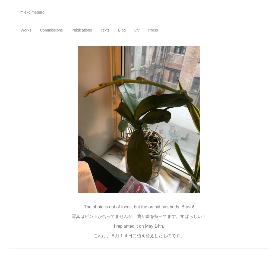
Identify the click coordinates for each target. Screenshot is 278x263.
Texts (104, 30)
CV (137, 30)
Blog (122, 30)
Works (26, 30)
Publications (81, 30)
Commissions (51, 30)
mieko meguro (32, 12)
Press (153, 30)
